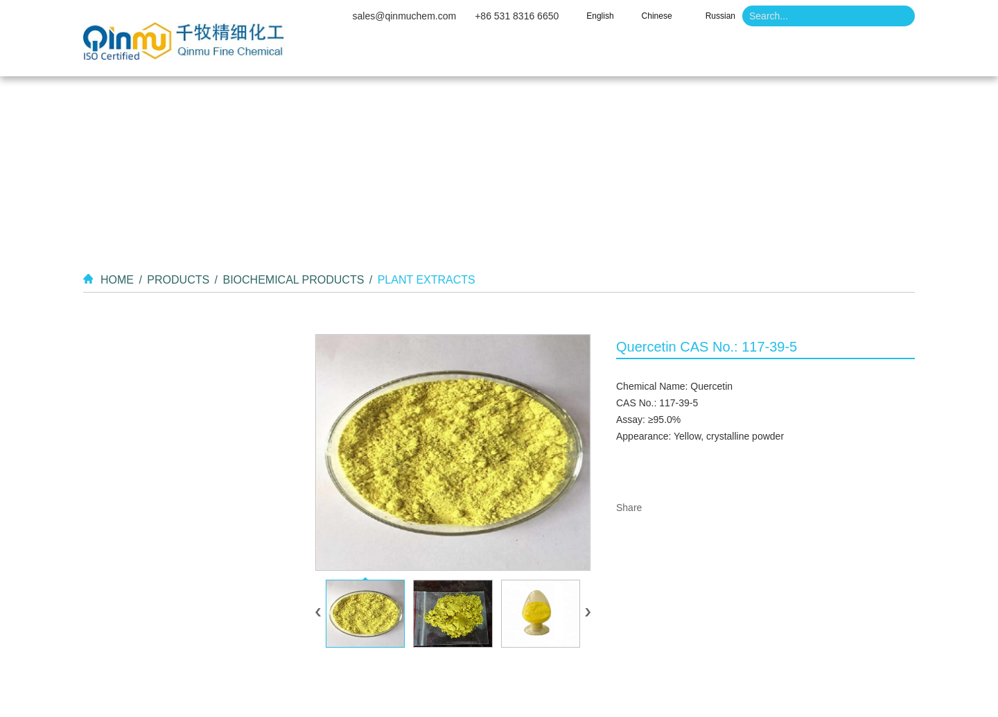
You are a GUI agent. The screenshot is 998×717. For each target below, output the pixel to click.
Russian (720, 16)
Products (559, 55)
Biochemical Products (293, 280)
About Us (463, 55)
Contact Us (816, 55)
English (599, 16)
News (724, 55)
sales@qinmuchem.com (405, 15)
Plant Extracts (426, 280)
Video (647, 55)
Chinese (657, 16)
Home (376, 55)
